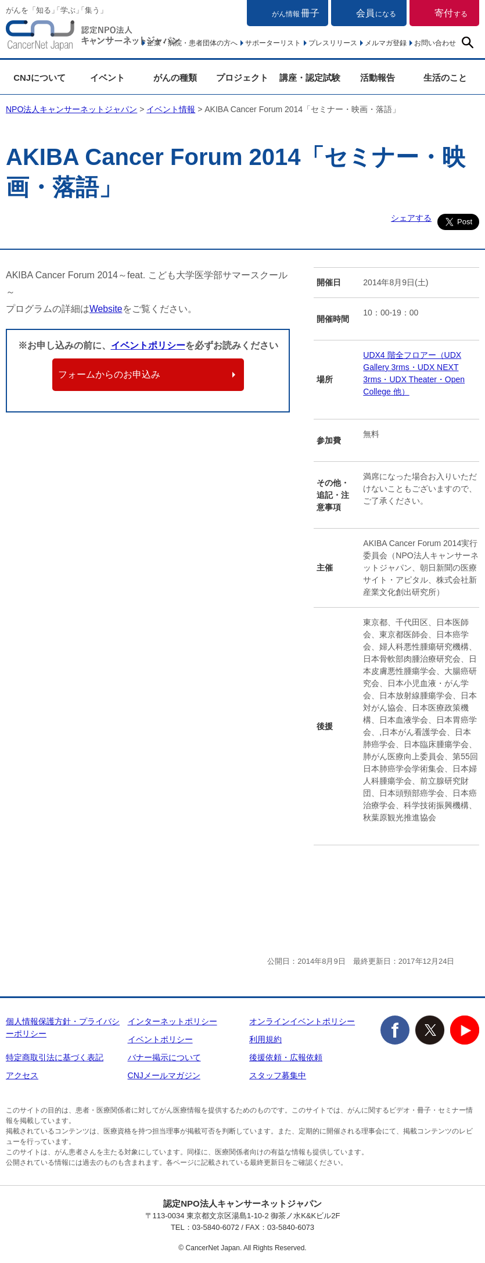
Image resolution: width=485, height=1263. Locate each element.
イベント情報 (170, 109)
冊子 (295, 13)
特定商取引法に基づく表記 (54, 1057)
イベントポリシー (148, 345)
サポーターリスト (273, 43)
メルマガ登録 (386, 43)
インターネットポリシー (172, 1021)
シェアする (411, 218)
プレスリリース (332, 43)
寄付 (451, 13)
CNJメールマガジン (164, 1075)
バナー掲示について (164, 1057)
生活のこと (445, 77)
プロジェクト (242, 77)
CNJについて (39, 77)
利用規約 (265, 1039)
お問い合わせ (435, 43)
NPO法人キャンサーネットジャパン (93, 37)
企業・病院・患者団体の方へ (192, 43)
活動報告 (377, 77)
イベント (107, 77)
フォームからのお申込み (109, 374)
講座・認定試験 (309, 77)
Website (106, 309)
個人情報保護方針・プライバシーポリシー (63, 1027)
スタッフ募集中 (277, 1075)
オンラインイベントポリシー (302, 1021)
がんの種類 (175, 77)
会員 (376, 13)
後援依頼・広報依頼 (285, 1057)
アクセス (22, 1075)
